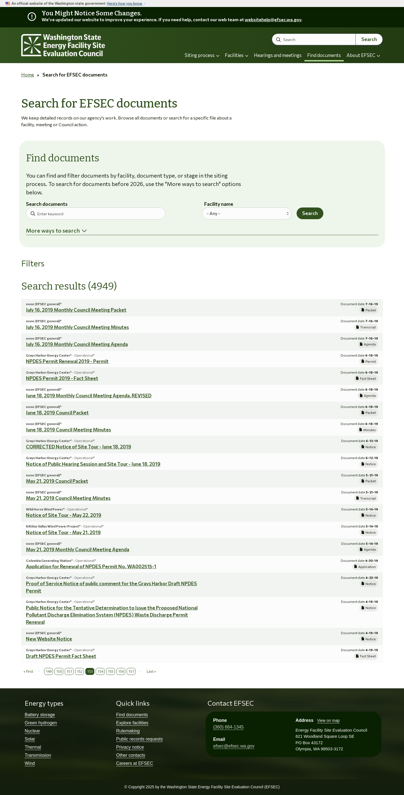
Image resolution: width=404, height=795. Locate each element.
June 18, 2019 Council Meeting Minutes (68, 430)
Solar (30, 739)
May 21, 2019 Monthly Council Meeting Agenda (77, 549)
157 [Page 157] (131, 671)
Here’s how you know (125, 3)
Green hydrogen (41, 722)
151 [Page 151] (69, 671)
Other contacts (130, 755)
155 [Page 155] (111, 671)
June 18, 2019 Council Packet (57, 413)
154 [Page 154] (100, 671)
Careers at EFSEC (134, 763)
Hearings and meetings (278, 55)
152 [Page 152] (80, 671)
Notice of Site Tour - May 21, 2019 (63, 532)
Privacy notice (130, 747)
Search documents (47, 204)
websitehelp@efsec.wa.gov (273, 19)
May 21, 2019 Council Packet (57, 481)
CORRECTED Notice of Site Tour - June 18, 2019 (78, 447)
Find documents (324, 55)
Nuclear (32, 731)
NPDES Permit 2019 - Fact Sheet (62, 378)
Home (27, 75)
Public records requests (139, 739)
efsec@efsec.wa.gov (233, 746)
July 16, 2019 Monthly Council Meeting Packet (76, 310)
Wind (30, 763)
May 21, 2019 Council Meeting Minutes (68, 498)
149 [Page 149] (49, 671)
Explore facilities (132, 722)
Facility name (218, 204)
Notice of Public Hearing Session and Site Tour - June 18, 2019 (93, 464)
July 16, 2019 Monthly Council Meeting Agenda (77, 344)
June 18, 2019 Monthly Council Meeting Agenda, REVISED (89, 395)
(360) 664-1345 (228, 727)
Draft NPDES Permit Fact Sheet (61, 656)
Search (369, 39)
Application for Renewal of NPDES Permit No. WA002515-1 (91, 566)
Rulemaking (128, 731)
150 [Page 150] (59, 671)
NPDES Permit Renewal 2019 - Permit (67, 361)
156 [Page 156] (121, 671)
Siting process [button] (202, 55)
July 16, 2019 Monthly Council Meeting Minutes (77, 327)
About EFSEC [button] (363, 55)
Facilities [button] (236, 55)
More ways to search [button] (53, 230)
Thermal (33, 747)
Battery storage (40, 714)
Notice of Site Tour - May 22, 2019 (63, 515)
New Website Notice (49, 639)
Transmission (38, 755)
